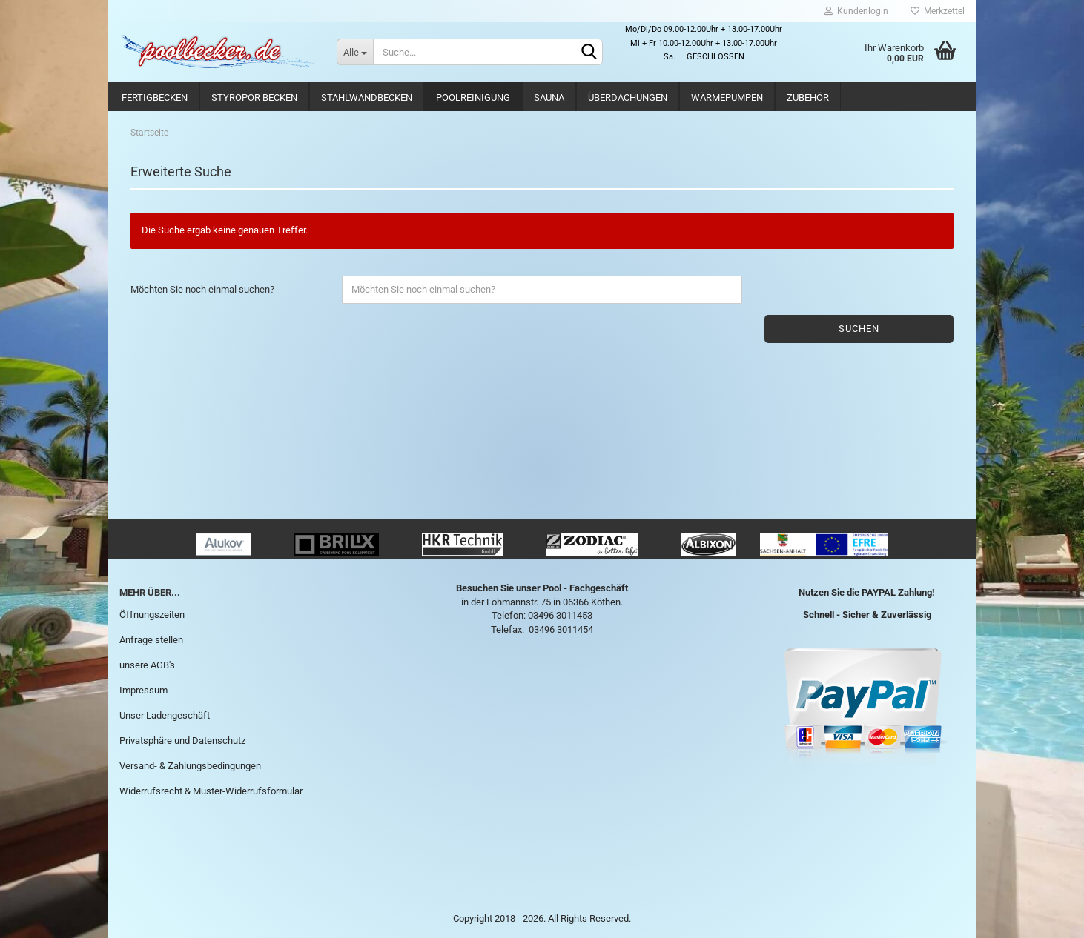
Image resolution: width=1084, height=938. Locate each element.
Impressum (143, 690)
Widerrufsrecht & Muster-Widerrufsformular (211, 790)
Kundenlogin (856, 11)
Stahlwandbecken (366, 97)
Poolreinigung (473, 97)
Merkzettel (938, 11)
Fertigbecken (155, 97)
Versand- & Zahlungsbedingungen (190, 765)
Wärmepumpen (727, 97)
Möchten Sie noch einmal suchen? (202, 289)
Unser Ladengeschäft (164, 715)
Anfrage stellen (151, 639)
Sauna (549, 97)
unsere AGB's (147, 665)
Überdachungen (627, 97)
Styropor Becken (254, 97)
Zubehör (808, 97)
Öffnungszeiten (152, 614)
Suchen (859, 328)
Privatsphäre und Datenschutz (182, 740)
